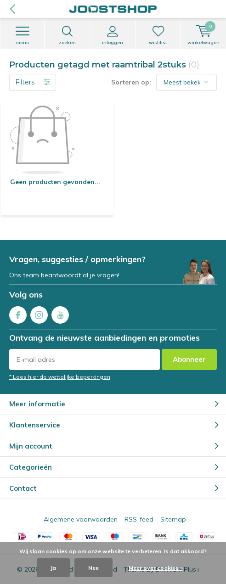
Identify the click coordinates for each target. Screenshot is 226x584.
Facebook (18, 313)
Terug (12, 9)
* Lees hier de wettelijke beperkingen (59, 376)
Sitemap (173, 519)
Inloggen (112, 35)
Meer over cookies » (156, 567)
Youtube (60, 313)
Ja (53, 567)
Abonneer (189, 359)
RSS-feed (138, 519)
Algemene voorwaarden (81, 519)
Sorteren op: (131, 82)
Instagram (39, 313)
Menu (22, 35)
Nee (93, 567)
